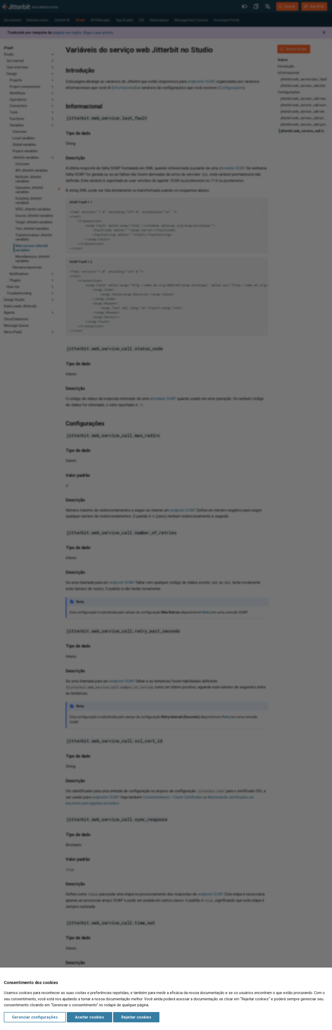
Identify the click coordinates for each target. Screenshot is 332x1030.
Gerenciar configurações (35, 1017)
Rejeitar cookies (136, 1017)
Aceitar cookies (89, 1017)
